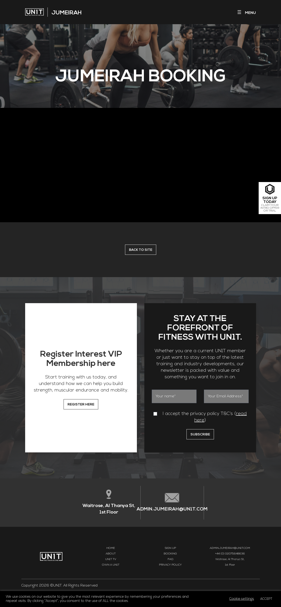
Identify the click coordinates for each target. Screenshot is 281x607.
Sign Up (170, 548)
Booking (170, 553)
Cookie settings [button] (241, 599)
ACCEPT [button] (266, 598)
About (111, 553)
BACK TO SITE (140, 250)
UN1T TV (110, 559)
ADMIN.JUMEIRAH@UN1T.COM (172, 510)
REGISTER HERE (81, 404)
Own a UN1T (110, 565)
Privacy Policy (170, 565)
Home (110, 548)
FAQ (170, 559)
